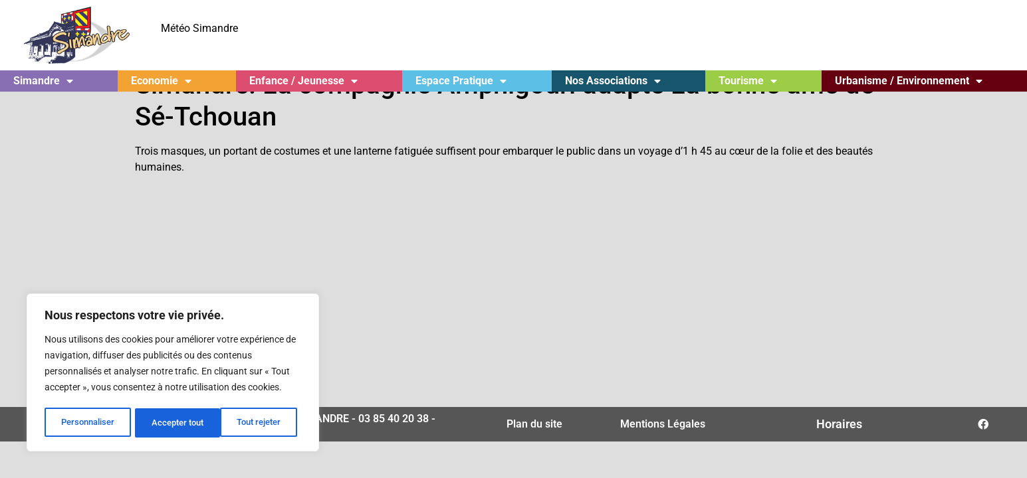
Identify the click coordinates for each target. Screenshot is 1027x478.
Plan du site (534, 451)
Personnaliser (87, 423)
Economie (161, 81)
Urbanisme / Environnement (908, 81)
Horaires (839, 452)
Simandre (43, 81)
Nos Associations (613, 81)
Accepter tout (259, 423)
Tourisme (748, 81)
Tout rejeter (174, 423)
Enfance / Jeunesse (303, 81)
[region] (173, 373)
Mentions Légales (662, 451)
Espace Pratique (461, 81)
